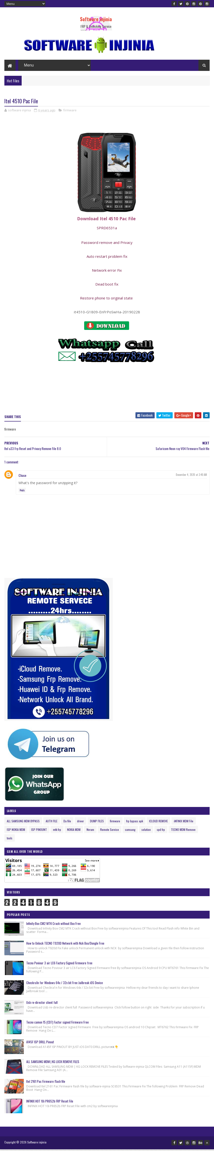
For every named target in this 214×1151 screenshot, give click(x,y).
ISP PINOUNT (39, 832)
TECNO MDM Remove (183, 832)
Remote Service (109, 832)
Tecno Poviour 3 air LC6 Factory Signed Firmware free (59, 965)
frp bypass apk (134, 823)
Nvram (90, 832)
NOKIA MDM (73, 832)
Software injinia (96, 19)
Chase (22, 477)
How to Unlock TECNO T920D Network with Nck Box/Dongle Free (65, 945)
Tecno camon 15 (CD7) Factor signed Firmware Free (57, 1024)
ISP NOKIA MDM (16, 832)
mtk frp (57, 832)
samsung (130, 832)
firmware (70, 112)
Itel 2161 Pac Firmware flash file (45, 1083)
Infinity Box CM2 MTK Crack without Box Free (53, 925)
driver (80, 823)
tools (9, 840)
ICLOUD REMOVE (158, 823)
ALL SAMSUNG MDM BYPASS (23, 823)
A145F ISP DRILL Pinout (40, 1044)
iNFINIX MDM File (183, 823)
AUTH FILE (51, 823)
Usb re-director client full (42, 1004)
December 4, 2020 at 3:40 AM (191, 477)
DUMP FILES (97, 823)
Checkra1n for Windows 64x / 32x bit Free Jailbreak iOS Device (64, 984)
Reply (22, 492)
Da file (67, 823)
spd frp (161, 832)
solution (146, 832)
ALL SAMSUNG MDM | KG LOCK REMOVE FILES (52, 1063)
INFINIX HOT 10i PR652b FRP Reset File (49, 1103)
